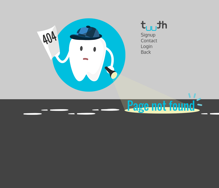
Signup (148, 35)
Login (147, 46)
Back (146, 52)
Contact (149, 40)
